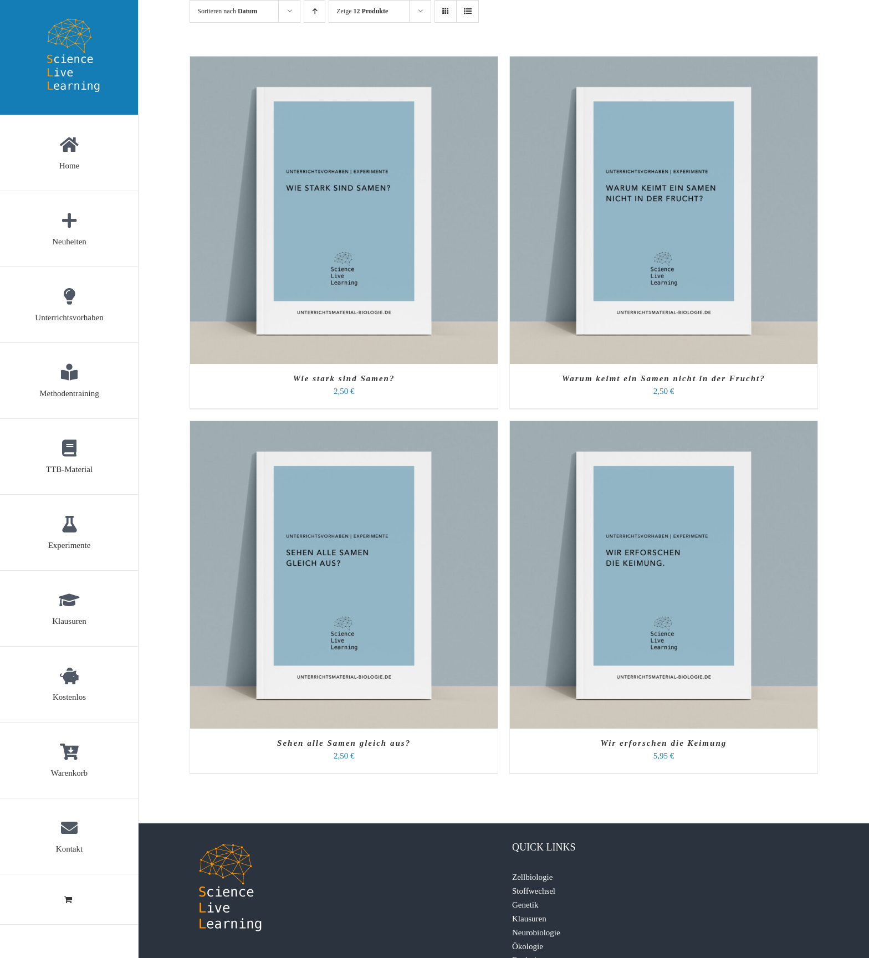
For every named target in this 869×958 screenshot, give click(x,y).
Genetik (525, 904)
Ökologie (527, 946)
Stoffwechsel (533, 891)
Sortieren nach (227, 11)
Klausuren (529, 918)
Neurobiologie (536, 932)
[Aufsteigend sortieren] (314, 11)
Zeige (362, 11)
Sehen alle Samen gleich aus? (344, 743)
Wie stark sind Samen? (344, 378)
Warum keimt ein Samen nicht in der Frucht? (663, 378)
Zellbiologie (532, 877)
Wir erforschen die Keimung (664, 743)
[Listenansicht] (467, 11)
